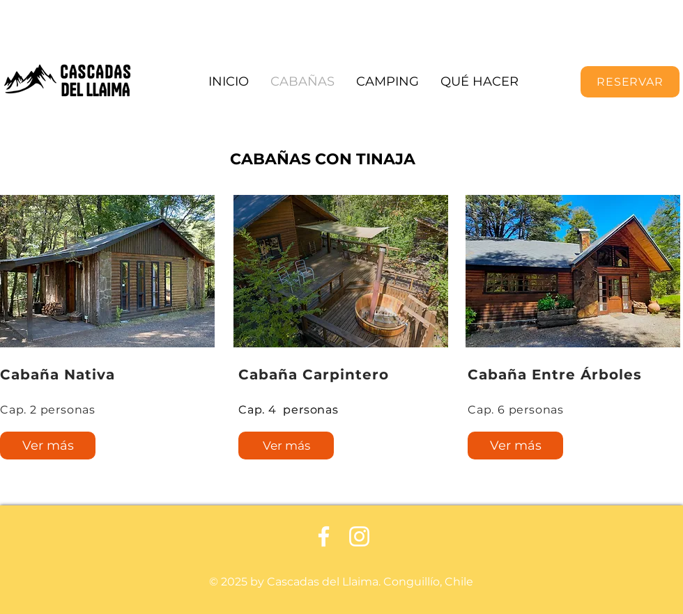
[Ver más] (47, 445)
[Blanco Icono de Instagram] (359, 536)
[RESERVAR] (630, 81)
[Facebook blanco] (323, 536)
